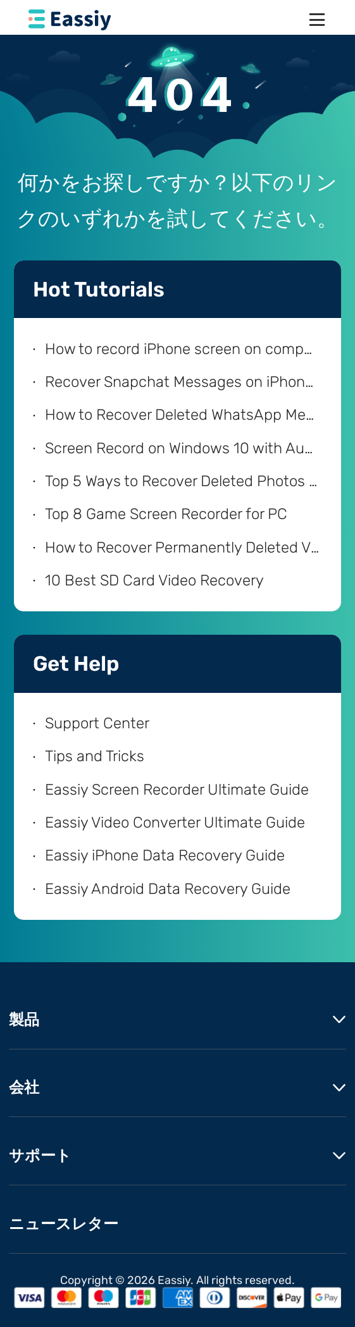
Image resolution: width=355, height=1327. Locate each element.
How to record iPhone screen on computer (182, 349)
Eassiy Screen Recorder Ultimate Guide (177, 789)
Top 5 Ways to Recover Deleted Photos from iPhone (182, 481)
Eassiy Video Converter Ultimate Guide (175, 822)
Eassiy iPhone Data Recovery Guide (165, 855)
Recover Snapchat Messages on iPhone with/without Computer (182, 382)
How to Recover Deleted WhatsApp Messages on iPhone (182, 415)
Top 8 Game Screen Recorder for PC (166, 514)
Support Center (97, 723)
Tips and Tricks (94, 756)
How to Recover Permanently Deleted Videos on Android (182, 547)
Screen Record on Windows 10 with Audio (182, 448)
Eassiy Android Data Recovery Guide (167, 889)
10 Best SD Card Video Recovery (154, 580)
